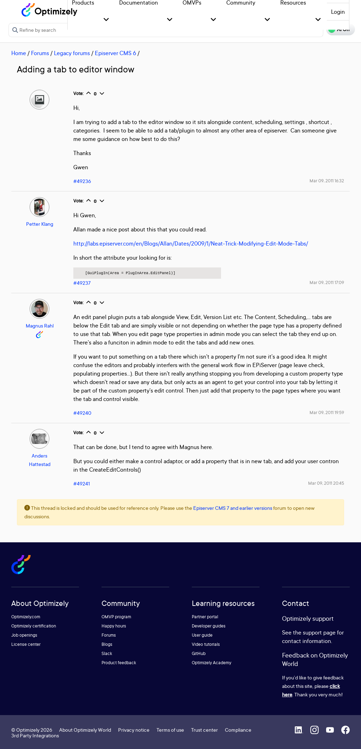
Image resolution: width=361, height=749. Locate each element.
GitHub (199, 653)
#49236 (82, 181)
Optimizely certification (33, 626)
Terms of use (170, 729)
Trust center (204, 729)
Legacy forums (72, 53)
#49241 (81, 483)
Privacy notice (133, 729)
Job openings (24, 635)
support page (319, 632)
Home (18, 53)
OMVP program (116, 617)
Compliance (238, 729)
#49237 (82, 282)
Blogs (107, 644)
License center (26, 644)
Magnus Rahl (40, 325)
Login (338, 12)
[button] (106, 20)
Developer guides (209, 626)
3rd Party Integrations (35, 735)
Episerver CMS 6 (115, 53)
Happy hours (114, 626)
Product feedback (119, 663)
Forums (40, 53)
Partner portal (205, 617)
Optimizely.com (25, 617)
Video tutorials (206, 644)
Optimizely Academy (211, 663)
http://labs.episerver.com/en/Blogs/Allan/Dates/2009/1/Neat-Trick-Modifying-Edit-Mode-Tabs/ (190, 243)
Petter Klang (39, 223)
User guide (202, 635)
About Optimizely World (85, 729)
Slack (107, 653)
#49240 (82, 412)
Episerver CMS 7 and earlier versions (232, 508)
